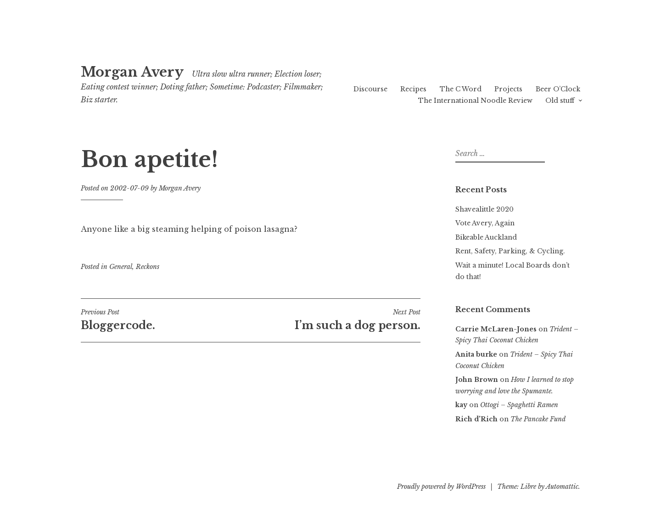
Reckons (147, 267)
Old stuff (559, 100)
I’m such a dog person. (335, 320)
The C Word (461, 89)
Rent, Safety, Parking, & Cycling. (510, 251)
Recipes (413, 89)
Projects (508, 89)
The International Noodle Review (475, 100)
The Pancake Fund (538, 419)
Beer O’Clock (558, 89)
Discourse (370, 89)
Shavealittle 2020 (484, 209)
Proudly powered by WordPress (441, 486)
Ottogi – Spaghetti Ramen (519, 405)
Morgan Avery (132, 72)
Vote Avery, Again (485, 223)
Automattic (562, 486)
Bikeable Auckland (486, 237)
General (120, 267)
